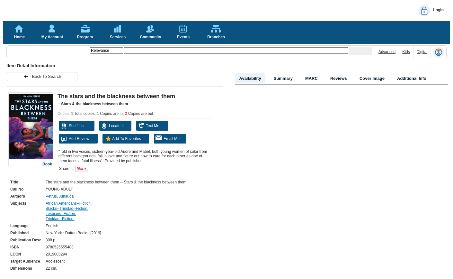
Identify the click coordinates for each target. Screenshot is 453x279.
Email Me (167, 138)
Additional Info (411, 78)
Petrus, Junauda (60, 196)
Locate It (112, 126)
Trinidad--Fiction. (60, 219)
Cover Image (372, 78)
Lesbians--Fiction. (61, 213)
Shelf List (72, 126)
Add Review (75, 138)
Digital (422, 52)
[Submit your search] (360, 51)
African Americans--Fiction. (69, 203)
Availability (250, 78)
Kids (406, 52)
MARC (311, 78)
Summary (283, 78)
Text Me (148, 126)
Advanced (386, 52)
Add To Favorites (122, 138)
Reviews (338, 78)
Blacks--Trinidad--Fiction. (67, 208)
